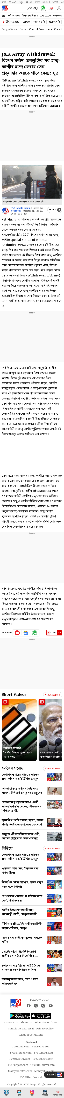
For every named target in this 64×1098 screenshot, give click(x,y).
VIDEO (26, 22)
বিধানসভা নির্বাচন (30, 16)
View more (52, 695)
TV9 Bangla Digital (21, 208)
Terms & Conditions (30, 1035)
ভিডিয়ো (7, 848)
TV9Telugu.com (43, 1053)
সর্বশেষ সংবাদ (12, 768)
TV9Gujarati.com (42, 1059)
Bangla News (9, 29)
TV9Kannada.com (21, 1053)
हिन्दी (4, 2)
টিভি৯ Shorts (12, 22)
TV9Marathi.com (19, 1059)
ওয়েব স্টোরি (39, 22)
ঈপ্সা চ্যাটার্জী (16, 211)
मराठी (37, 2)
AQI (35, 8)
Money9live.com (44, 1071)
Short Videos (14, 695)
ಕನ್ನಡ (21, 2)
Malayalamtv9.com (20, 1071)
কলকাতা (57, 16)
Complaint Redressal (21, 1029)
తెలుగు (29, 2)
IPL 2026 (45, 16)
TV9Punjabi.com (18, 1065)
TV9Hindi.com (21, 1047)
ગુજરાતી (46, 2)
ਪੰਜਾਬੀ (55, 2)
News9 (12, 2)
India (23, 29)
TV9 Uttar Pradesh (31, 1077)
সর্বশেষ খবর (14, 16)
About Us (26, 1023)
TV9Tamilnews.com (42, 1065)
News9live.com (41, 1047)
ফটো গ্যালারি (54, 22)
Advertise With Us (45, 1023)
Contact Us (11, 1023)
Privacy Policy (45, 1029)
